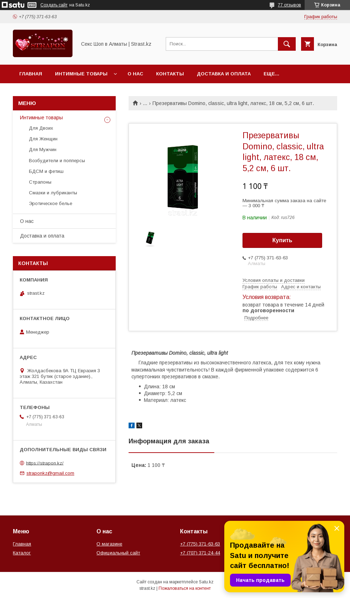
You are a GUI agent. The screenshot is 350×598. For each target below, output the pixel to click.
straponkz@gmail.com (50, 473)
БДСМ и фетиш (46, 171)
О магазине (109, 544)
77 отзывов (289, 5)
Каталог (22, 552)
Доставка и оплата (224, 73)
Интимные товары (81, 73)
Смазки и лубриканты (53, 192)
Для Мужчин (42, 149)
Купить (282, 240)
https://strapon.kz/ (45, 462)
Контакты (170, 73)
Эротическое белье (50, 203)
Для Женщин (43, 138)
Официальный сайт (118, 552)
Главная (30, 73)
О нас (135, 73)
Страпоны (40, 182)
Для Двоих (41, 128)
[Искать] (287, 44)
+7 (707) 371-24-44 (200, 552)
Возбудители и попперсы (57, 160)
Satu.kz (206, 581)
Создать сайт (54, 5)
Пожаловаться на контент (185, 588)
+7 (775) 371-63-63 (200, 544)
